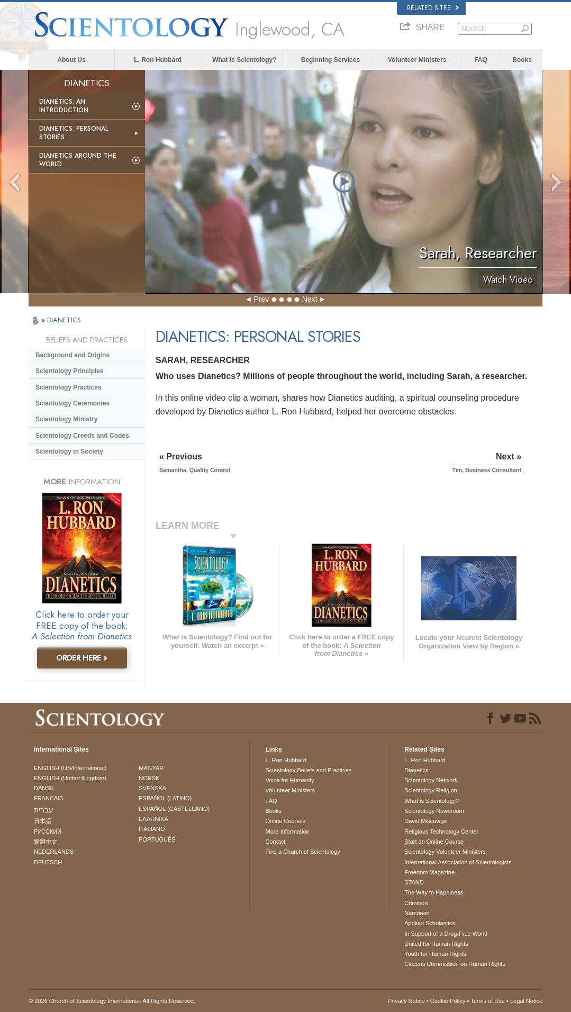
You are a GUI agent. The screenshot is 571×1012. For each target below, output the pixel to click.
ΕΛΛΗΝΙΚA (153, 819)
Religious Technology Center (441, 831)
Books (522, 60)
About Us (71, 60)
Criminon (416, 903)
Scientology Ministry (66, 419)
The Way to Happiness (433, 892)
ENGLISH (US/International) (70, 768)
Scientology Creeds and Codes (82, 435)
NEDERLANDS (54, 851)
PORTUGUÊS (157, 839)
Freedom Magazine (429, 872)
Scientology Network (430, 780)
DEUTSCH (48, 862)
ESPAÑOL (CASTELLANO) (174, 809)
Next (310, 299)
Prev (261, 299)
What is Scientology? (244, 60)
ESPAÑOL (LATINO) (165, 798)
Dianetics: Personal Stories (73, 133)
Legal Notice (526, 1001)
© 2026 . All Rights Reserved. (112, 1001)
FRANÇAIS (49, 798)
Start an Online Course (434, 841)
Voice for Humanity (290, 780)
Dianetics (416, 770)
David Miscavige (425, 821)
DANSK (44, 788)
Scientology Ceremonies (72, 403)
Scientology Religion (430, 790)
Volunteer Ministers (417, 60)
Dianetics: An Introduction (63, 106)
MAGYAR (151, 768)
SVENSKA (152, 788)
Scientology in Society (69, 451)
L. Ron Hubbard (158, 60)
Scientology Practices (68, 387)
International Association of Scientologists (457, 862)
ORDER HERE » (81, 658)
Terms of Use (487, 1001)
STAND (413, 882)
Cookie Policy (448, 1001)
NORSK (149, 778)
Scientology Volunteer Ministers (444, 851)
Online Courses (286, 821)
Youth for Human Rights (435, 954)
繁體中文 (45, 841)
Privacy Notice (405, 1001)
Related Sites (433, 8)
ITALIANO (152, 829)
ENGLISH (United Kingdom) (70, 778)
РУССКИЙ (47, 831)
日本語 (42, 821)
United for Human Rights (436, 944)
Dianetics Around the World (77, 160)
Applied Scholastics (429, 923)
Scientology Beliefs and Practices (309, 770)
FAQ (480, 60)
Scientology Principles (69, 371)
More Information (288, 831)
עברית (43, 810)
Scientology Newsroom (434, 811)
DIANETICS (64, 320)
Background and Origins (72, 355)
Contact (276, 841)
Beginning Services (330, 60)
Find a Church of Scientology (303, 851)
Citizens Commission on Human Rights (454, 964)
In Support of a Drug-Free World (445, 933)
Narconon (417, 913)
